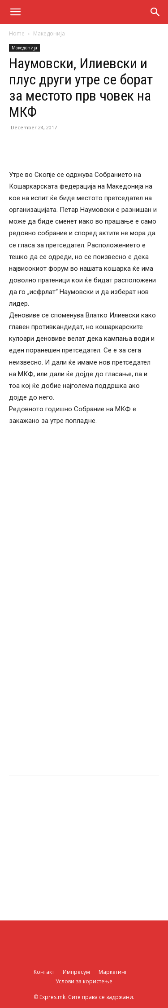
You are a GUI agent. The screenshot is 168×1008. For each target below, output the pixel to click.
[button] (15, 12)
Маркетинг (113, 972)
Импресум (76, 972)
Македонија (49, 33)
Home (17, 33)
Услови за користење (84, 981)
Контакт (44, 972)
